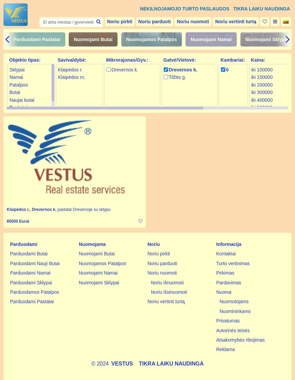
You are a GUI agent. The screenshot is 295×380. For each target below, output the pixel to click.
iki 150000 (262, 77)
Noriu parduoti (154, 21)
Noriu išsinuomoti (169, 292)
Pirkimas (225, 273)
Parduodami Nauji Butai (35, 263)
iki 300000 (262, 92)
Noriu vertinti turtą (235, 21)
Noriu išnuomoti (167, 282)
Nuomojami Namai (211, 39)
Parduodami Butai (28, 253)
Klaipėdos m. (71, 77)
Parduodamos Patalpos (34, 292)
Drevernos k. (124, 69)
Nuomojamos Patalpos (151, 39)
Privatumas (228, 320)
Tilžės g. (177, 77)
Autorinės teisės (233, 330)
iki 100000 (262, 69)
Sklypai (17, 69)
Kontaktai (226, 253)
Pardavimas (228, 282)
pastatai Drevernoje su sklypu (84, 209)
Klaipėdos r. (70, 69)
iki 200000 (262, 85)
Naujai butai (21, 100)
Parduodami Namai (30, 273)
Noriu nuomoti (193, 21)
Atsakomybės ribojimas (240, 340)
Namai (16, 77)
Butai (14, 92)
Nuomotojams (234, 301)
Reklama (225, 349)
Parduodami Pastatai (36, 39)
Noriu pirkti (119, 21)
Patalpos (18, 85)
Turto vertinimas (233, 263)
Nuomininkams (235, 311)
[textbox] (71, 22)
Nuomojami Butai (93, 39)
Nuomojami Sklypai (267, 39)
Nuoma (223, 292)
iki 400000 (262, 100)
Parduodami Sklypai (31, 282)
